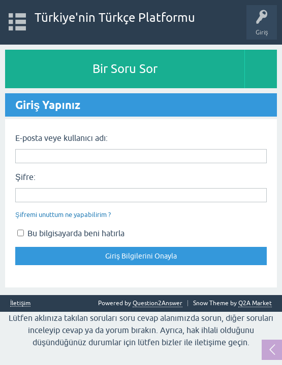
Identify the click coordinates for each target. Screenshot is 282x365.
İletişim (20, 303)
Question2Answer (157, 303)
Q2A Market (255, 303)
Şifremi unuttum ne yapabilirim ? (63, 214)
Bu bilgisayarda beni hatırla (70, 233)
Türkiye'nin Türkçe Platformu (115, 17)
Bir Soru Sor (125, 69)
